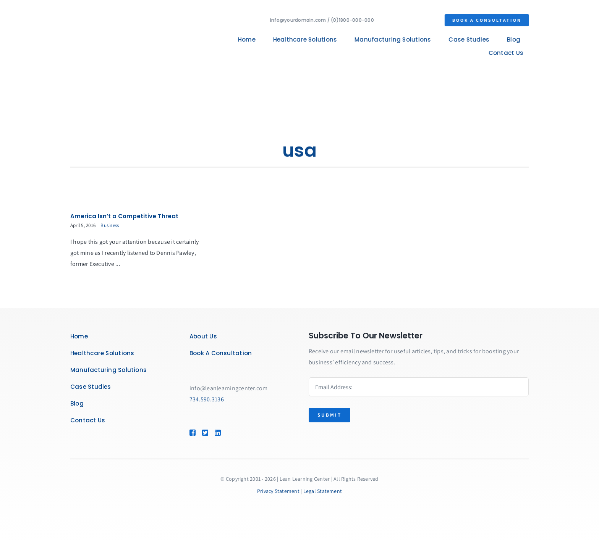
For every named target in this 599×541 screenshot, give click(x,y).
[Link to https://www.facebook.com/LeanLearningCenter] (192, 433)
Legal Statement (322, 491)
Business (109, 225)
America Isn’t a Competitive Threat (124, 216)
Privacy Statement (278, 491)
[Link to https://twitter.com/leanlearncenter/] (204, 433)
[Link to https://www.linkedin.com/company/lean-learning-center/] (229, 433)
